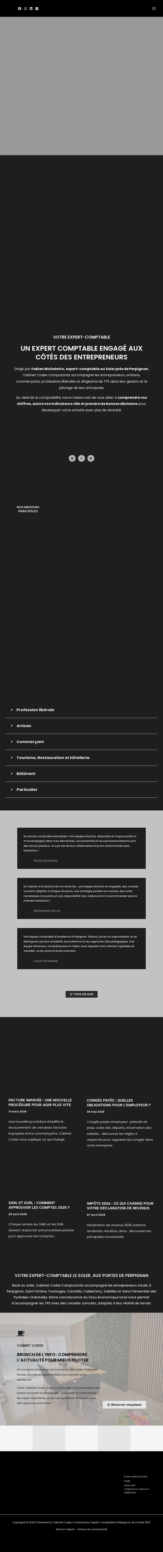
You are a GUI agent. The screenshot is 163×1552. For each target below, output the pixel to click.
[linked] (31, 8)
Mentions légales (65, 1529)
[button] (81, 710)
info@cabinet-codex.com (134, 1485)
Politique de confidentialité (92, 1529)
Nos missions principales (28, 509)
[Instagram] (25, 8)
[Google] (36, 8)
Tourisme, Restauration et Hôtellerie (53, 757)
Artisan (24, 725)
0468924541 (128, 1489)
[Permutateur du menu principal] (154, 8)
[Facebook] (19, 8)
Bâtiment (26, 773)
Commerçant (30, 741)
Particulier (27, 789)
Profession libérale (35, 709)
